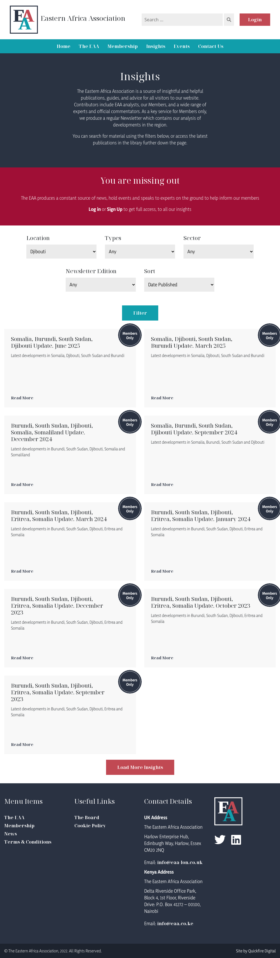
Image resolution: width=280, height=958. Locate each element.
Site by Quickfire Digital (256, 951)
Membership (122, 46)
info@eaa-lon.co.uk (180, 862)
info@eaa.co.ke (175, 923)
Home (63, 46)
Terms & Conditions (27, 842)
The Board (86, 817)
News (10, 834)
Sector (192, 238)
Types (113, 238)
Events (182, 46)
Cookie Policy (90, 826)
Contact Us (210, 46)
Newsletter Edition (91, 271)
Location (38, 238)
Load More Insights (140, 767)
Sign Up (114, 209)
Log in (95, 209)
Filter (140, 313)
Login (255, 20)
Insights (155, 46)
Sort (149, 271)
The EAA (89, 46)
